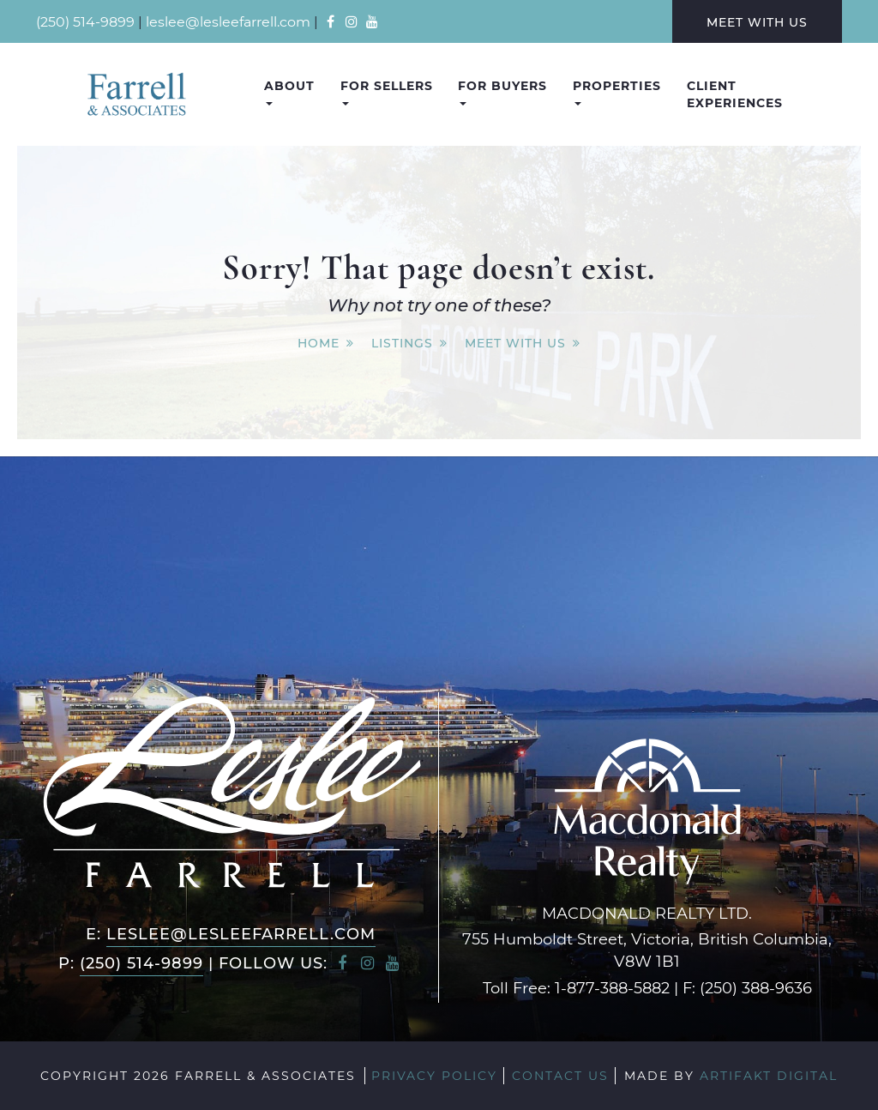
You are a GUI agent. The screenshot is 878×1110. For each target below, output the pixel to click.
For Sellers (386, 91)
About (289, 91)
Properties (617, 91)
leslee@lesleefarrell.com (228, 21)
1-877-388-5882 (612, 987)
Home (319, 343)
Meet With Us (757, 22)
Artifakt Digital (769, 1075)
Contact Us (560, 1075)
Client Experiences (735, 94)
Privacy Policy (434, 1075)
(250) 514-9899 (85, 21)
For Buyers (502, 91)
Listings (402, 343)
